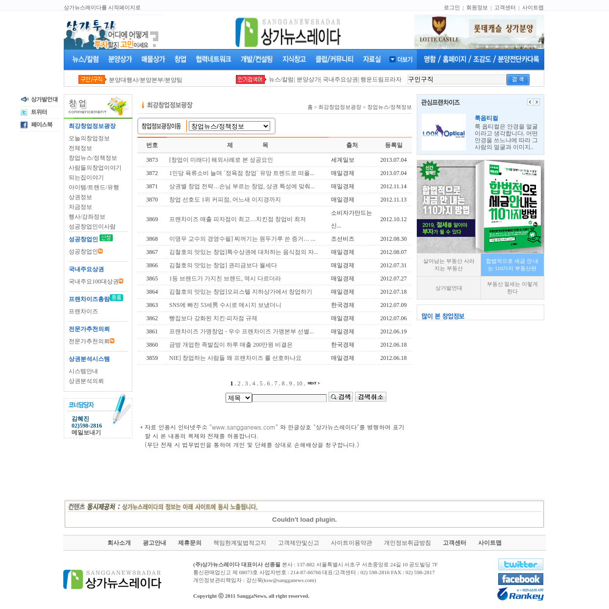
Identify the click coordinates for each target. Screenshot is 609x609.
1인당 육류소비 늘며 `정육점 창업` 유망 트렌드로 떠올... (241, 173)
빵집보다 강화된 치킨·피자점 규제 (213, 318)
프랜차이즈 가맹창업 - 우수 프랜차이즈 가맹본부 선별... (241, 331)
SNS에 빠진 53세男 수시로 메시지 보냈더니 (225, 305)
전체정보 (80, 148)
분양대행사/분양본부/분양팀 (146, 79)
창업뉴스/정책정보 (93, 157)
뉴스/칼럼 (281, 79)
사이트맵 (533, 7)
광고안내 (154, 542)
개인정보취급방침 (407, 542)
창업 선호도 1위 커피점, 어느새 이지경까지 (225, 199)
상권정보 (80, 197)
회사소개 (119, 542)
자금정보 (80, 206)
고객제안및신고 (298, 542)
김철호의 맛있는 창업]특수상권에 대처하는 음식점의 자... (243, 252)
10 (300, 383)
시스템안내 (83, 371)
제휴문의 (190, 542)
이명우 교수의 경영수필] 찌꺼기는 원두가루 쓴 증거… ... (242, 238)
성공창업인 (85, 251)
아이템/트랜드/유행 (94, 187)
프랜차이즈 (83, 311)
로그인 (452, 7)
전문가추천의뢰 (91, 341)
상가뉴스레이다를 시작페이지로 (102, 7)
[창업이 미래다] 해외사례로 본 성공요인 (221, 159)
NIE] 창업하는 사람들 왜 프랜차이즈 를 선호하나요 (235, 358)
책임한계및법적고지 (239, 542)
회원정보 (477, 7)
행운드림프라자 (381, 79)
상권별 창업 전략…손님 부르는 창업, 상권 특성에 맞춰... (242, 186)
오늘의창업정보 (89, 138)
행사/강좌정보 (87, 216)
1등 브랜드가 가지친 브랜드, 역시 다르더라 (225, 278)
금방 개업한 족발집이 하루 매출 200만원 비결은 (231, 344)
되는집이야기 (86, 177)
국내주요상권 (340, 79)
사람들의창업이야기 (95, 167)
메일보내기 (86, 432)
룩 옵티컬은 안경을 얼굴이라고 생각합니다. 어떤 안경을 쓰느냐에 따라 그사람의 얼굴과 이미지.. (506, 133)
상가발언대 (448, 288)
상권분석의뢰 (86, 381)
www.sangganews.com (244, 427)
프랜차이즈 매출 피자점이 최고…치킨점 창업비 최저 (237, 219)
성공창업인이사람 (92, 226)
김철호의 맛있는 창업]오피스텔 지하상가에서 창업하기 (240, 291)
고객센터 (505, 7)
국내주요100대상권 (96, 281)
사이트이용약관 (351, 542)
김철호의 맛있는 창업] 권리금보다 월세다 (223, 265)
